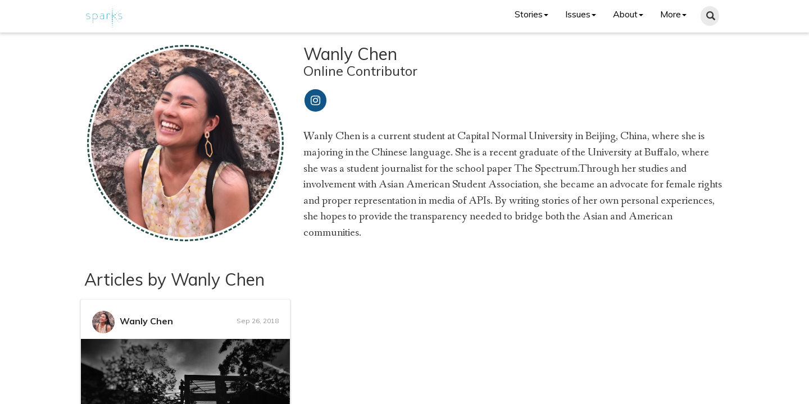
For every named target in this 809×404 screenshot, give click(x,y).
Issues (580, 14)
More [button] (673, 14)
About (628, 14)
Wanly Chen (146, 321)
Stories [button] (531, 14)
